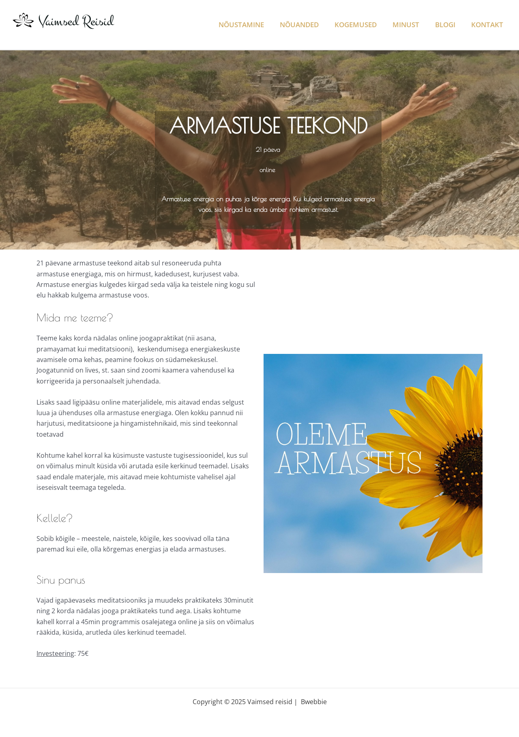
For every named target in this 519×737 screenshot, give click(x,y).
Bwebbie (314, 701)
